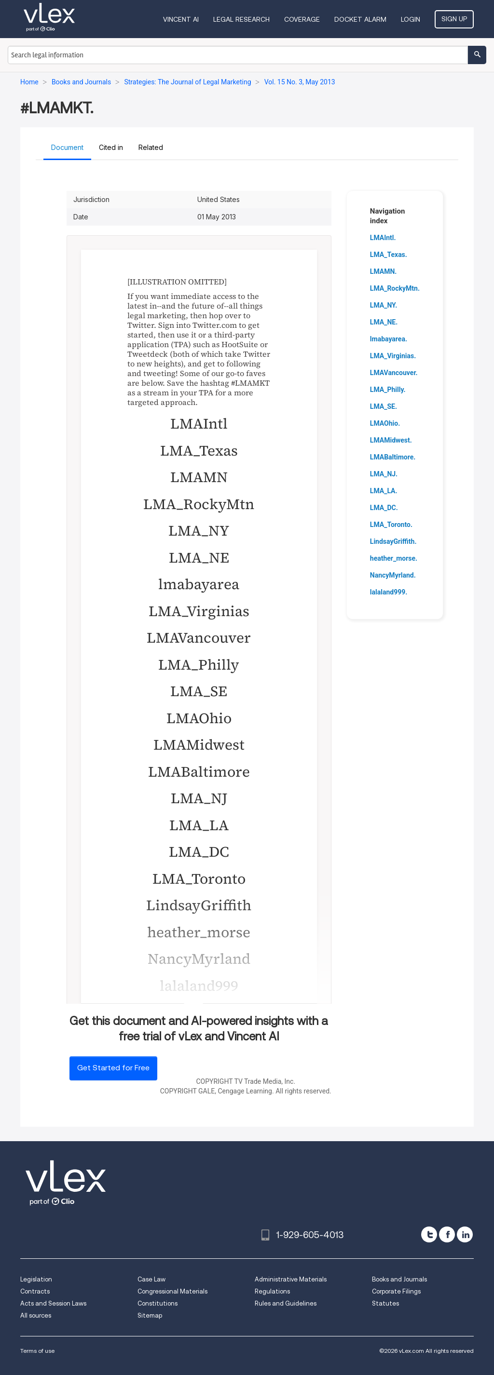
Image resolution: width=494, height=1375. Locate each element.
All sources (35, 1315)
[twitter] (429, 1234)
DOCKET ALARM (360, 19)
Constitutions (157, 1303)
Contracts (35, 1291)
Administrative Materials (291, 1279)
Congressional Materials (172, 1291)
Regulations (272, 1291)
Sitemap (149, 1315)
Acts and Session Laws (53, 1303)
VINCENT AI (181, 19)
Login (410, 19)
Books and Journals (399, 1279)
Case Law (151, 1279)
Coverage (302, 19)
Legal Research (241, 19)
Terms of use (37, 1351)
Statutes (385, 1303)
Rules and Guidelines (285, 1303)
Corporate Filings (396, 1291)
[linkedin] (465, 1234)
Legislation (36, 1279)
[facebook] (447, 1234)
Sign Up (454, 19)
